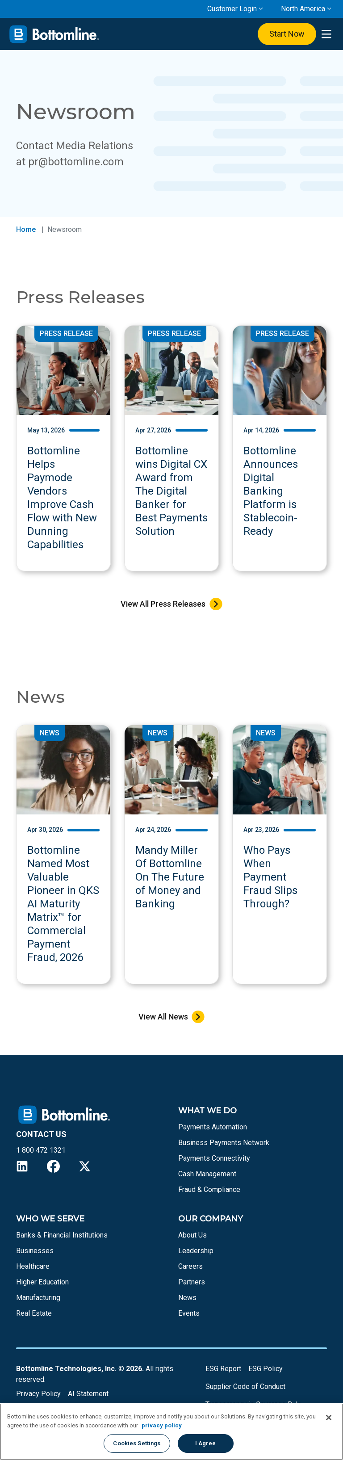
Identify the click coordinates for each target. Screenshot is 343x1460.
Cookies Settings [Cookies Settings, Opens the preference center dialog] (136, 1443)
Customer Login (232, 8)
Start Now (287, 33)
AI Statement (88, 1393)
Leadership (195, 1250)
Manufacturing (38, 1297)
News (187, 1297)
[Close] (329, 1417)
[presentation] (326, 34)
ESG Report (223, 1368)
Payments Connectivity (214, 1158)
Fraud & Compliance (209, 1189)
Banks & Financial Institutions (62, 1235)
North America (303, 8)
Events (189, 1313)
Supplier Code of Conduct (245, 1386)
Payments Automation (212, 1127)
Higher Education (42, 1282)
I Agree (205, 1443)
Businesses (35, 1250)
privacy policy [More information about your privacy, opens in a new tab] (162, 1425)
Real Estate (34, 1313)
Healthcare (33, 1266)
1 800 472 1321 (41, 1150)
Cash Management (207, 1174)
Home (26, 229)
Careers (190, 1266)
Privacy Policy (38, 1393)
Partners (191, 1282)
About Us (192, 1235)
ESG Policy (265, 1368)
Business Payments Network (223, 1142)
